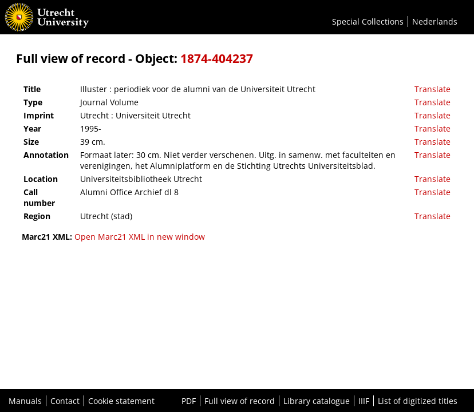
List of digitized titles (417, 400)
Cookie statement (121, 400)
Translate (432, 89)
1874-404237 (216, 58)
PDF (188, 400)
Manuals (25, 400)
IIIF (363, 400)
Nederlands (434, 21)
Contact (65, 400)
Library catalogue (316, 400)
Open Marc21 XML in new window (139, 236)
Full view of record (239, 400)
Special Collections (368, 21)
